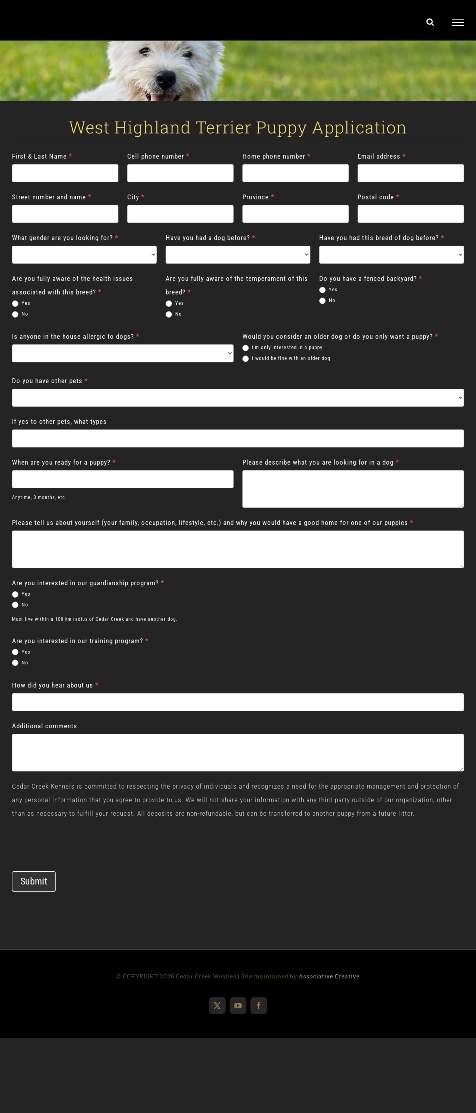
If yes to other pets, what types (59, 421)
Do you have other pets (50, 381)
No (20, 314)
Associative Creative (329, 976)
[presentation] (73, 835)
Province (258, 197)
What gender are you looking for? (65, 238)
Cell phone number (158, 156)
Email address (382, 156)
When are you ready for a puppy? (64, 462)
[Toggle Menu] (458, 22)
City (135, 197)
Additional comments (44, 726)
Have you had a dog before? (210, 238)
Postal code (378, 197)
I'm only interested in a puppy (282, 347)
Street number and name (51, 197)
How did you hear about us (55, 685)
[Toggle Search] (430, 22)
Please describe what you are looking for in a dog (320, 462)
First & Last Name (42, 156)
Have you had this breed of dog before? (381, 238)
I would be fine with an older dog (286, 358)
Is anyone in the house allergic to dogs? (75, 336)
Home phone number (276, 156)
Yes (21, 303)
